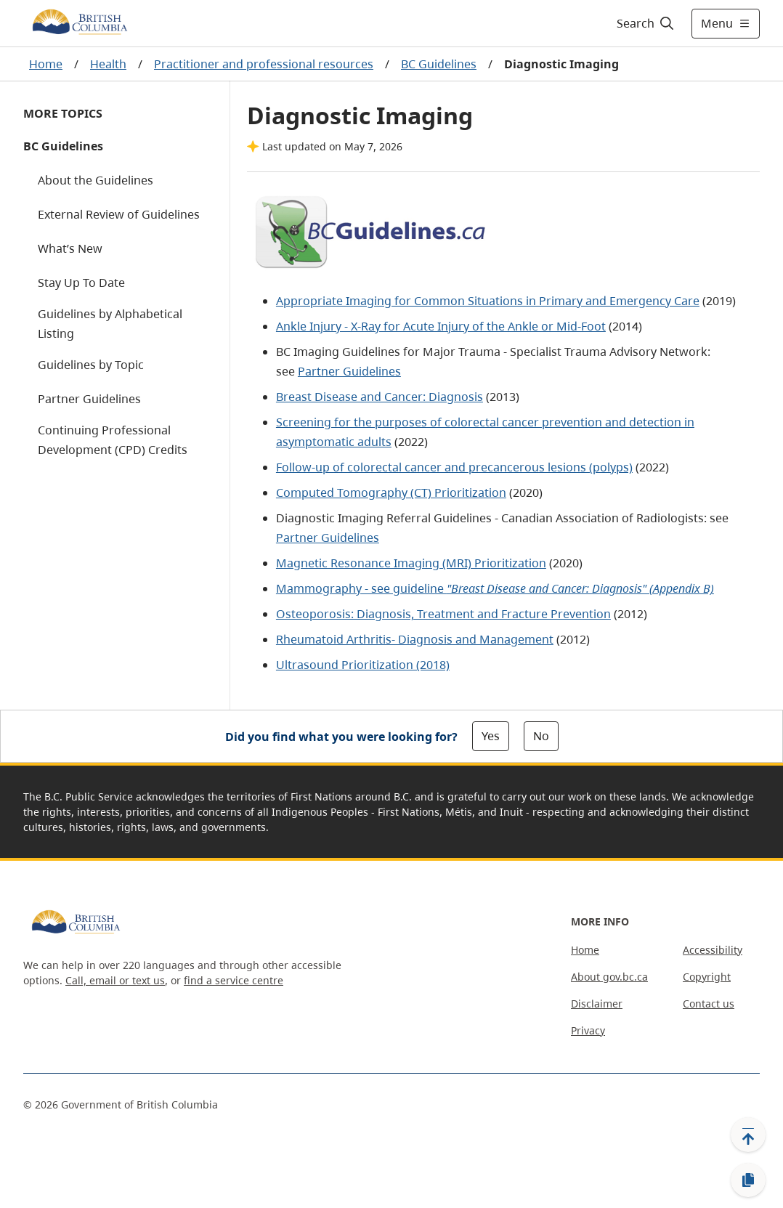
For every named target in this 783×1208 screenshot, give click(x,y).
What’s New (70, 248)
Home (45, 64)
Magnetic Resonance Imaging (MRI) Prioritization (411, 563)
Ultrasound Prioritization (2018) (363, 665)
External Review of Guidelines (119, 214)
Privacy (588, 1030)
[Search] (646, 23)
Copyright (707, 977)
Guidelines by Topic (91, 365)
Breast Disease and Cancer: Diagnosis (379, 397)
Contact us (708, 1003)
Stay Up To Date (81, 283)
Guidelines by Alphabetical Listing (110, 323)
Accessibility (712, 950)
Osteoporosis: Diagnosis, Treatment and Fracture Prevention (443, 614)
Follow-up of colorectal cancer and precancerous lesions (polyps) (454, 467)
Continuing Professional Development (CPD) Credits (112, 440)
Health (108, 64)
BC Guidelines (438, 64)
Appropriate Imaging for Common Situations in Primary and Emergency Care (487, 301)
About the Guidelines (95, 180)
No (541, 736)
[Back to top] (748, 1134)
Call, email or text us (115, 980)
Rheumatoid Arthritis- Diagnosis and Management (414, 639)
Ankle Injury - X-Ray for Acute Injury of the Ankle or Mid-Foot (441, 326)
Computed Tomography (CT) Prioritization (391, 492)
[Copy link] (748, 1180)
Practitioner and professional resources (263, 64)
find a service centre (233, 980)
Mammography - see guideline (495, 588)
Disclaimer (596, 1003)
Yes (491, 736)
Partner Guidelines (89, 399)
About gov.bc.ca (609, 977)
